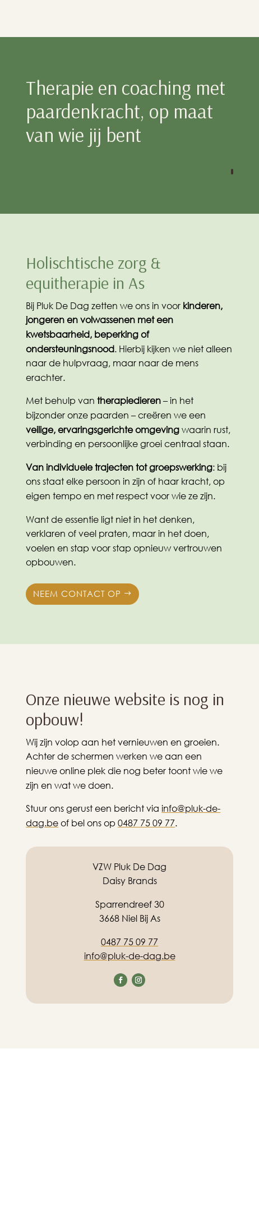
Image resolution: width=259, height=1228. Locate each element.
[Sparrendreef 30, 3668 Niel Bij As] (129, 1138)
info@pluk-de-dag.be (129, 956)
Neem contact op (77, 593)
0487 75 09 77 (146, 823)
